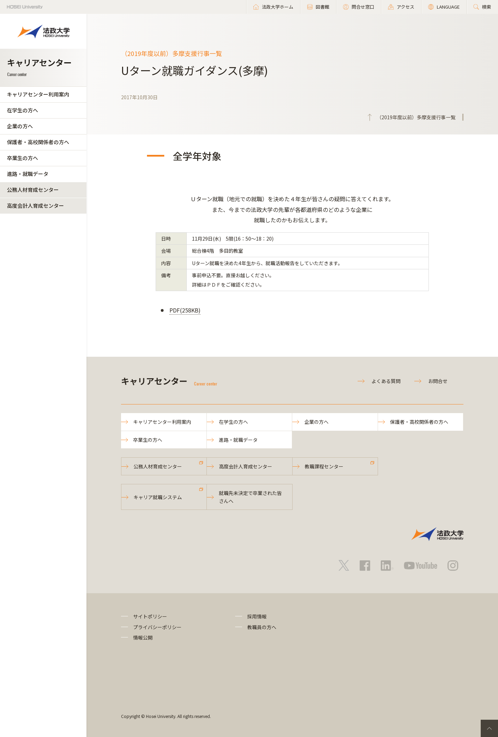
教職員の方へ (261, 627)
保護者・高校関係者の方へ (38, 142)
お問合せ (438, 380)
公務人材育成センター (33, 189)
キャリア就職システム (157, 497)
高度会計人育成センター (35, 205)
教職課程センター (324, 466)
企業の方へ (20, 126)
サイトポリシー (150, 616)
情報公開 (143, 637)
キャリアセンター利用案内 (38, 94)
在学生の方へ (22, 110)
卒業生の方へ (22, 157)
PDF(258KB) (185, 310)
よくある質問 (385, 380)
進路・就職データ (27, 173)
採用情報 (257, 616)
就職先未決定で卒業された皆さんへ (250, 496)
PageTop (489, 728)
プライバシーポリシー (157, 627)
